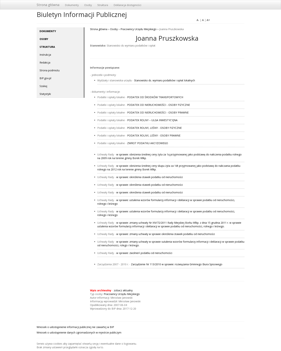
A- (198, 20)
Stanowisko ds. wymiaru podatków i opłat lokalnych (164, 80)
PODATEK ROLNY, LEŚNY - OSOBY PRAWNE (153, 135)
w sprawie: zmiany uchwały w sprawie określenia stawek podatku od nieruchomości (165, 234)
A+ (208, 20)
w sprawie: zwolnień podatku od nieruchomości (144, 253)
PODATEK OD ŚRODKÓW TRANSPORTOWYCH (155, 97)
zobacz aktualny (123, 290)
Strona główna (48, 5)
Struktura (102, 5)
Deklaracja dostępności (127, 5)
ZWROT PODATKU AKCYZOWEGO (147, 143)
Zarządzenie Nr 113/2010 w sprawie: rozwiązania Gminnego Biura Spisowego (176, 264)
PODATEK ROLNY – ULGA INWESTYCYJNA (152, 120)
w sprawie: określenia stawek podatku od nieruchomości (149, 177)
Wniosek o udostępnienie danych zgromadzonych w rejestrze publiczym (79, 332)
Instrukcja (45, 54)
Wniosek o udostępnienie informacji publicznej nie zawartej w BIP (75, 327)
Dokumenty (72, 5)
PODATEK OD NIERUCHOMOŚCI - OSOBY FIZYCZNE (158, 105)
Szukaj (43, 86)
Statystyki (45, 94)
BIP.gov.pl (45, 78)
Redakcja (45, 62)
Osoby (88, 5)
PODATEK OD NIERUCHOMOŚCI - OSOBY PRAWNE (158, 112)
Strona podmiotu (50, 70)
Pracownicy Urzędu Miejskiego (138, 29)
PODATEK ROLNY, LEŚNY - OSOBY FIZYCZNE (154, 128)
